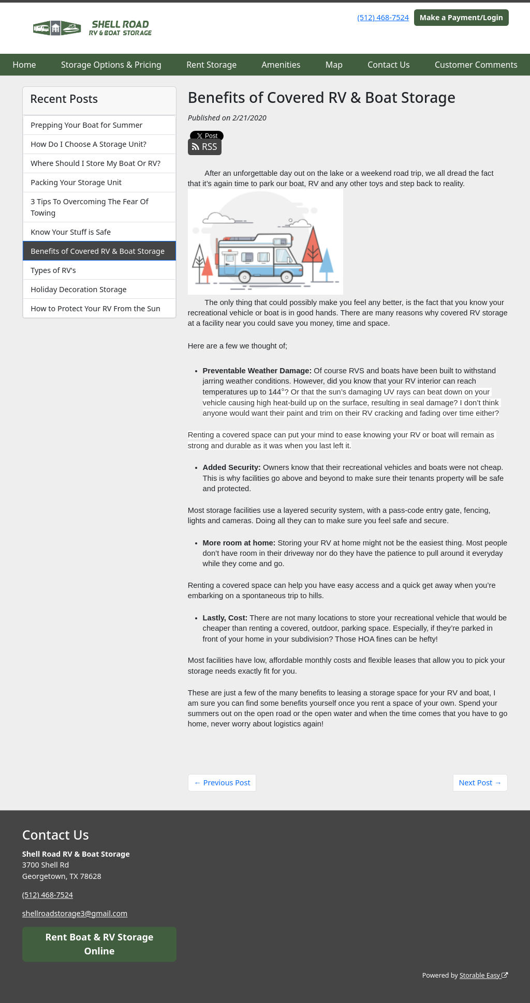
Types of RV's (53, 270)
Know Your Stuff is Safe (71, 232)
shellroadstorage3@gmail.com (75, 913)
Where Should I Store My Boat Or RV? (95, 163)
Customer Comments (476, 64)
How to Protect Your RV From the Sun (95, 308)
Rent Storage (211, 64)
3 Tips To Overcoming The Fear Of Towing (90, 207)
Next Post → (480, 782)
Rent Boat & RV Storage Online (99, 944)
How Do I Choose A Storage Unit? (88, 144)
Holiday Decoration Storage (79, 289)
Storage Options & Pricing (111, 64)
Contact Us (388, 64)
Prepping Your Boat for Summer (86, 125)
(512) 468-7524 (383, 17)
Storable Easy (483, 975)
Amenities (281, 64)
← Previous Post (222, 782)
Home (24, 64)
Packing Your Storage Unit (76, 182)
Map (334, 64)
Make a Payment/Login (461, 17)
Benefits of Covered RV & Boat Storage (98, 251)
